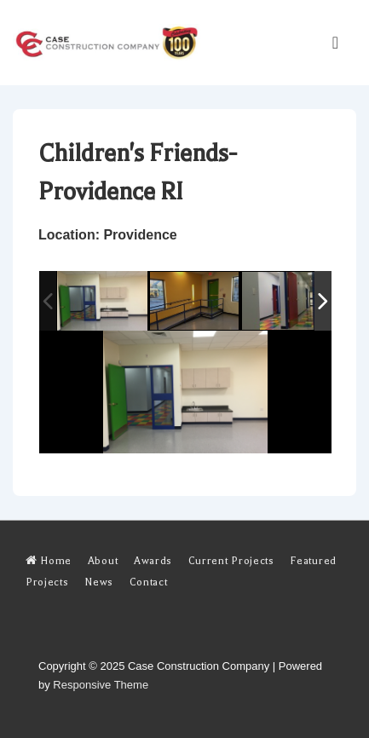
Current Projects (231, 561)
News (98, 582)
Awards (153, 561)
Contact (149, 582)
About (103, 561)
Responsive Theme (100, 684)
